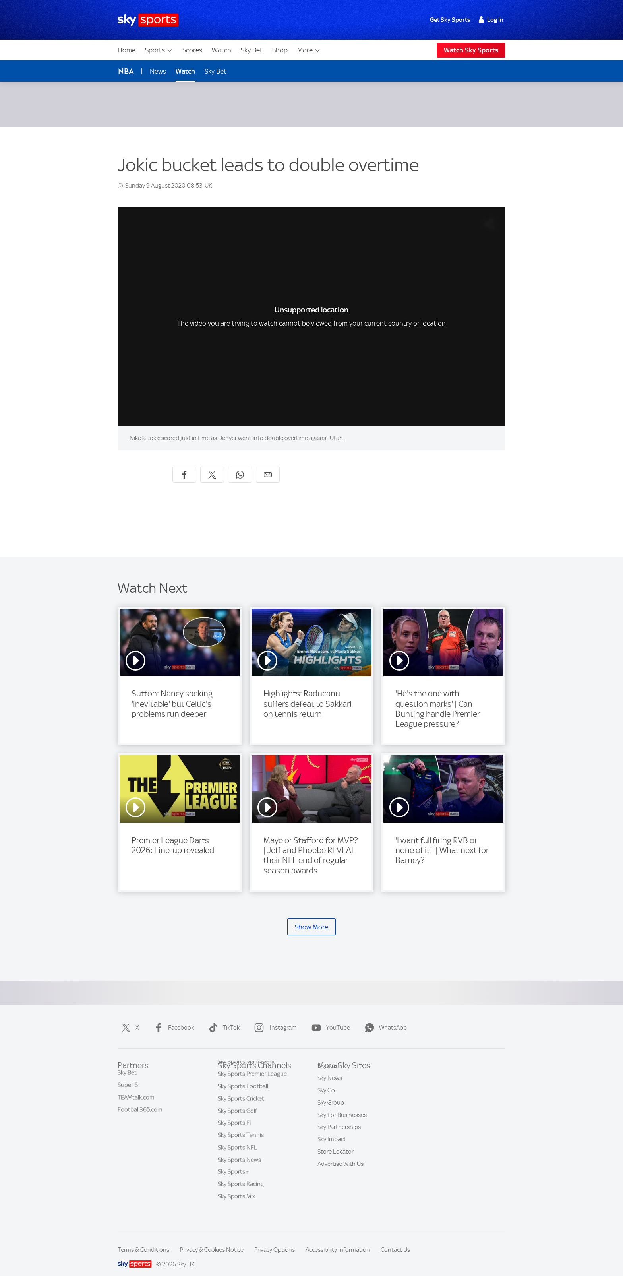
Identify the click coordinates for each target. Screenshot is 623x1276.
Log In (491, 19)
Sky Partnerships (339, 1129)
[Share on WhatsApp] (240, 465)
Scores (192, 50)
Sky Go (326, 1093)
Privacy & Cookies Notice (212, 1240)
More (309, 50)
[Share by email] (268, 465)
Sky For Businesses (342, 1117)
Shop (280, 50)
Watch (221, 50)
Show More (311, 917)
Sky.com (328, 1068)
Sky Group (330, 1105)
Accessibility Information (338, 1240)
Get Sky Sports (450, 19)
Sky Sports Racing (241, 1191)
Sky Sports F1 (235, 1129)
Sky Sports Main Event (246, 1068)
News (158, 71)
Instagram (274, 1018)
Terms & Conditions (143, 1240)
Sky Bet (252, 50)
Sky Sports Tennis (241, 1142)
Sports (159, 50)
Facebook (172, 1018)
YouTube (329, 1018)
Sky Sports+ (233, 1178)
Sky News (329, 1080)
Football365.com (140, 1105)
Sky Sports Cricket (241, 1105)
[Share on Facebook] (184, 465)
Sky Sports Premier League (252, 1080)
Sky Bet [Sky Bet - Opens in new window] (215, 71)
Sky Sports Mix (236, 1203)
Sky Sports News (239, 1166)
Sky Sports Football (243, 1093)
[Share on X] (212, 465)
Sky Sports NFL (237, 1154)
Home (126, 50)
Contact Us (395, 1240)
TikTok (222, 1018)
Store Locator (335, 1154)
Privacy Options (274, 1240)
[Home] (148, 20)
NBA (126, 71)
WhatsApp (384, 1018)
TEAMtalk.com (136, 1093)
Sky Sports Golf (237, 1117)
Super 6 (128, 1080)
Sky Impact (331, 1142)
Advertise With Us (340, 1166)
